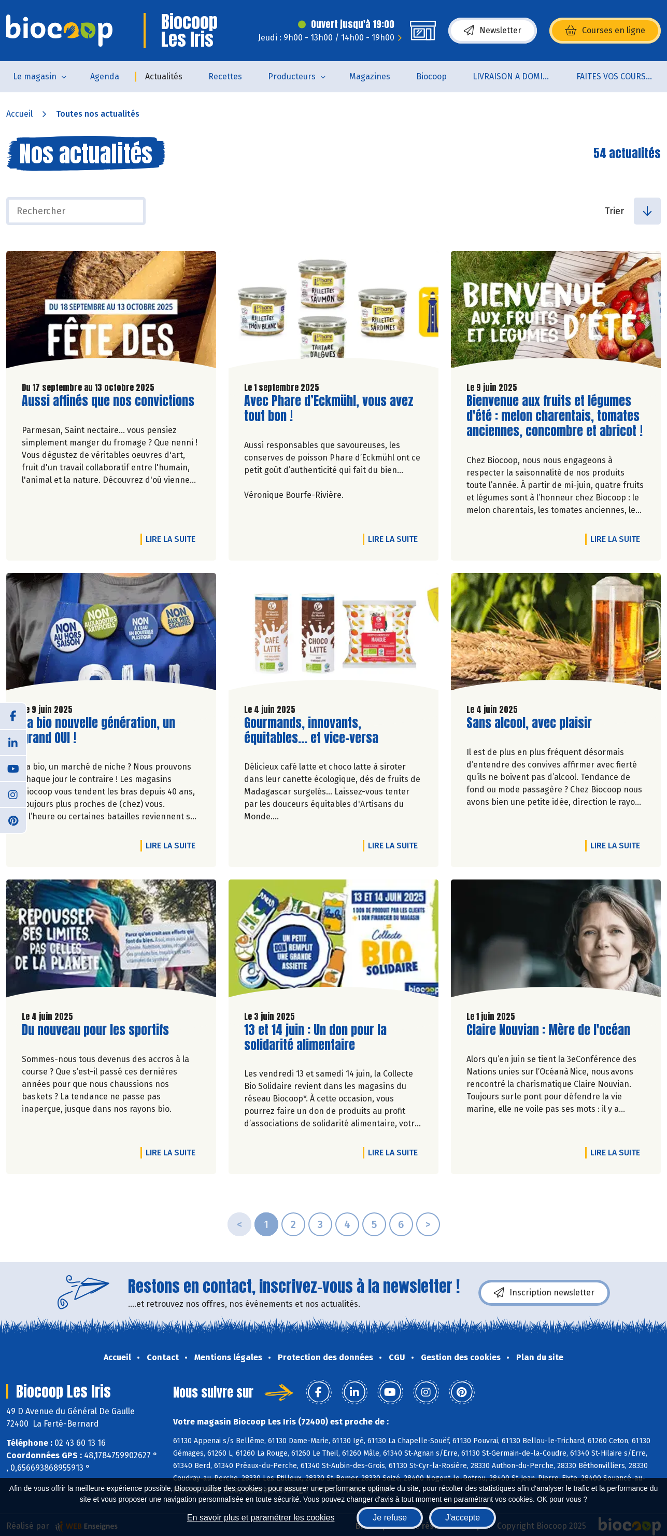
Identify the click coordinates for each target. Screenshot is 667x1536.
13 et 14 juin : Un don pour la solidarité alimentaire (315, 1038)
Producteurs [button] (292, 76)
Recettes (225, 76)
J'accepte (462, 1517)
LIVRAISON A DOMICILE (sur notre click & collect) (518, 76)
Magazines (369, 76)
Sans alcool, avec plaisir (529, 723)
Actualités (163, 76)
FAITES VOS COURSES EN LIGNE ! (621, 76)
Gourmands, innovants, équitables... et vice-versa (311, 731)
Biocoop (431, 76)
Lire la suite (173, 539)
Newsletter (492, 30)
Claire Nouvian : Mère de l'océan (548, 1030)
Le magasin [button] (34, 76)
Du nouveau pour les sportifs (95, 1030)
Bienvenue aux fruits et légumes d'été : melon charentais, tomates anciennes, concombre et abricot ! (554, 416)
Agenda (104, 76)
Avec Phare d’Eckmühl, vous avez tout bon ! (329, 409)
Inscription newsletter (544, 1293)
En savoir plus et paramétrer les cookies (261, 1517)
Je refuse (390, 1517)
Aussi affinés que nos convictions (108, 401)
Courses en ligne (605, 30)
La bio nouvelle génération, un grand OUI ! (98, 731)
